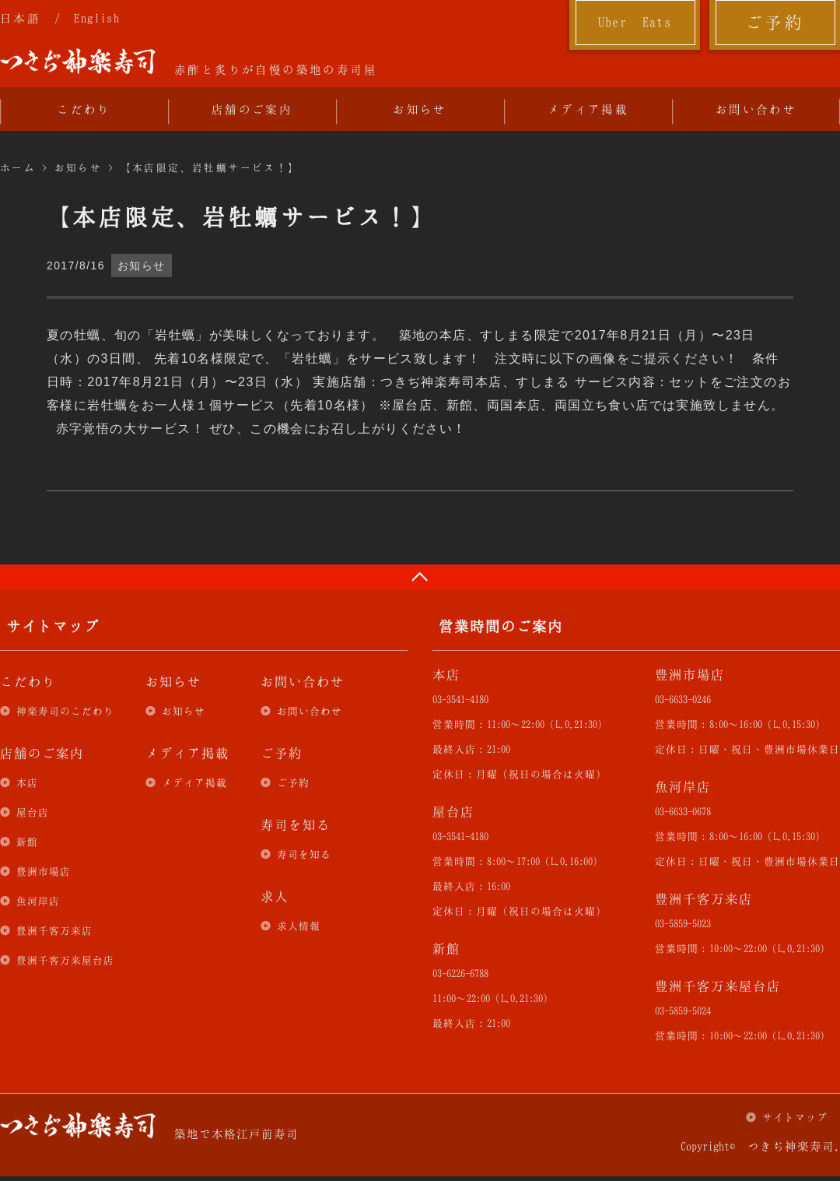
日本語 (20, 18)
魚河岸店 (38, 900)
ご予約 (774, 21)
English (97, 18)
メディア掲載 (588, 109)
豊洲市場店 (43, 871)
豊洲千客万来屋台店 (65, 959)
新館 (27, 841)
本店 (27, 782)
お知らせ (420, 109)
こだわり (84, 109)
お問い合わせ (756, 109)
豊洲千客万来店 (54, 930)
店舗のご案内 (252, 109)
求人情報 (298, 925)
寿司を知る (304, 854)
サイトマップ (795, 1117)
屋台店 (32, 812)
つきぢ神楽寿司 (78, 61)
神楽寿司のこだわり (65, 710)
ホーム (18, 167)
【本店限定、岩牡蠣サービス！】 (210, 167)
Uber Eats (635, 22)
